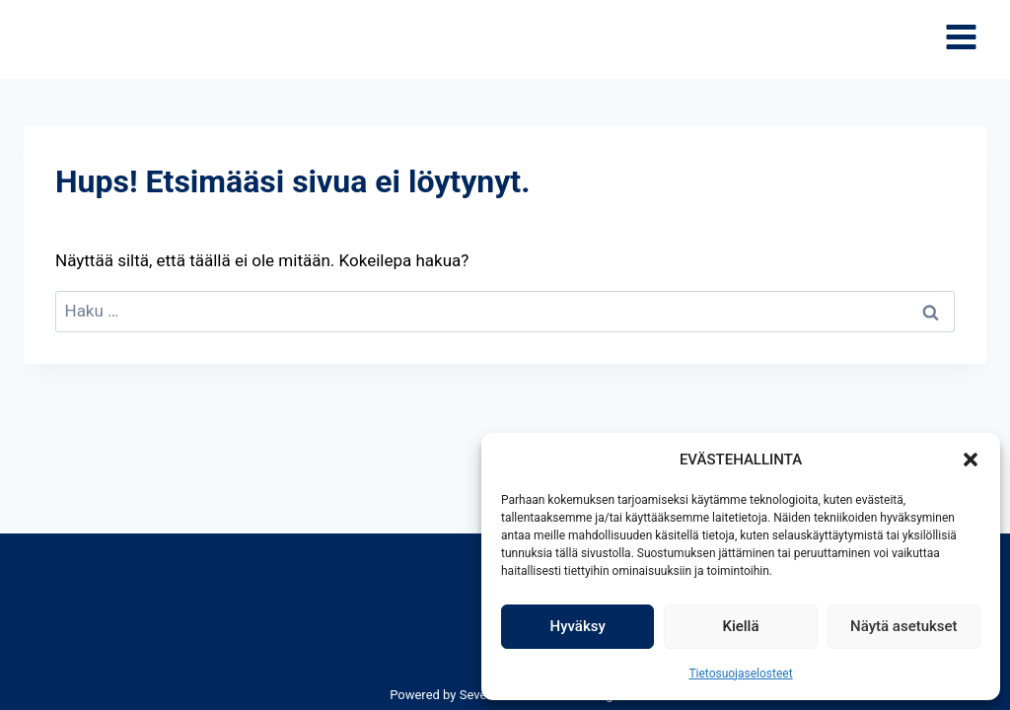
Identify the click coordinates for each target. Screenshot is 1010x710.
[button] (970, 459)
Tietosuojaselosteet (740, 673)
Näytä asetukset (904, 626)
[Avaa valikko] (960, 40)
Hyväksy (578, 626)
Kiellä (740, 626)
